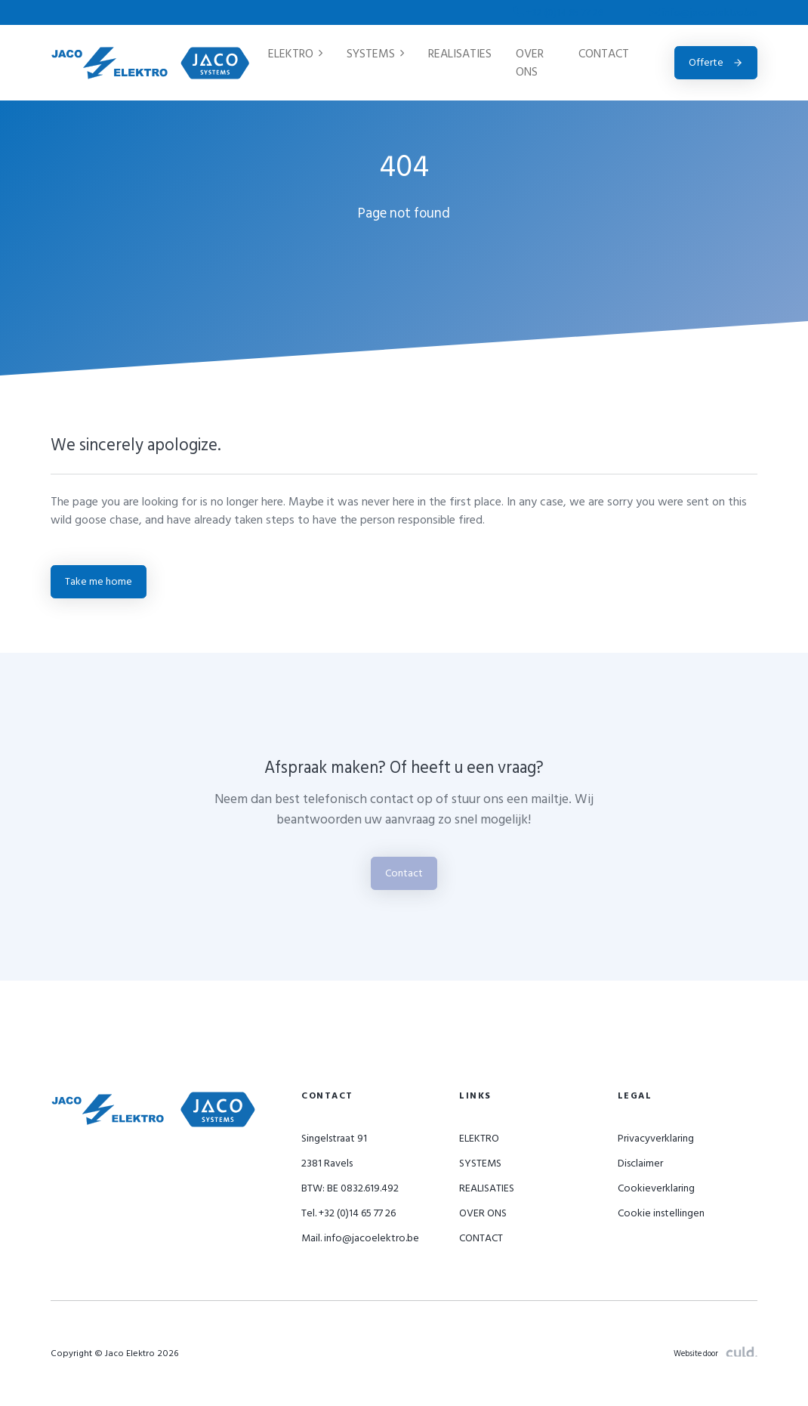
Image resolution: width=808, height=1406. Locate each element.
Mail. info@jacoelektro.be (360, 1238)
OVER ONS (530, 63)
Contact (404, 873)
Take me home (98, 581)
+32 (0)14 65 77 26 (559, 12)
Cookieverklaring (656, 1188)
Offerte (716, 62)
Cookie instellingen (661, 1213)
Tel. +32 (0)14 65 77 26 (348, 1213)
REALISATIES (460, 53)
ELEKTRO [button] (295, 53)
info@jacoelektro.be (703, 12)
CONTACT (603, 53)
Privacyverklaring (656, 1138)
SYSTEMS (480, 1163)
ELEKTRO (479, 1138)
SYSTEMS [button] (375, 53)
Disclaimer (640, 1163)
